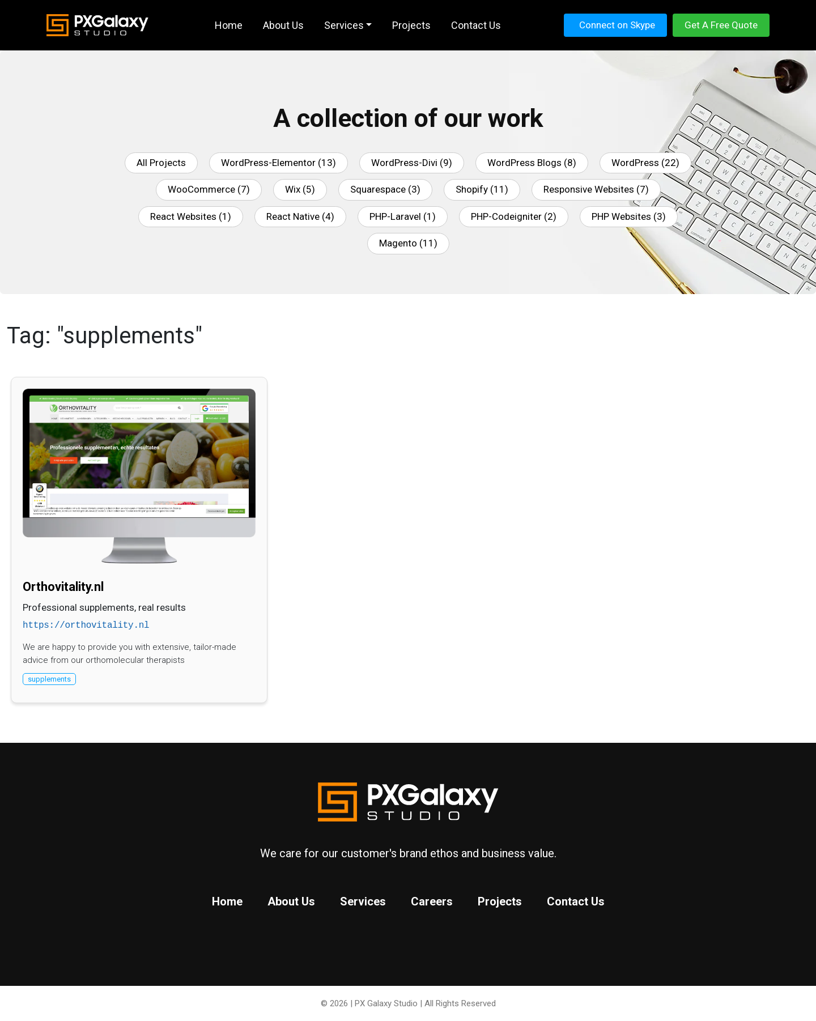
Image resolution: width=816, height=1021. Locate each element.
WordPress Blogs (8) (531, 162)
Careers (432, 901)
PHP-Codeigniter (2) (513, 216)
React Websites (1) (190, 216)
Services (363, 901)
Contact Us (576, 901)
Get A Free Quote (721, 25)
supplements (49, 679)
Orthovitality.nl (63, 587)
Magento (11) (408, 243)
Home (227, 901)
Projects (500, 901)
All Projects (161, 162)
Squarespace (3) (385, 189)
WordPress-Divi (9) (411, 162)
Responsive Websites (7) (596, 189)
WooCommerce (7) (209, 189)
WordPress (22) (645, 162)
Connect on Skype (617, 25)
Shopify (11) (482, 189)
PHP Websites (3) (629, 216)
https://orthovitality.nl (86, 625)
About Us (291, 901)
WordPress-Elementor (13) (278, 162)
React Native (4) (300, 216)
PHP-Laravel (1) (402, 216)
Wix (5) (300, 189)
